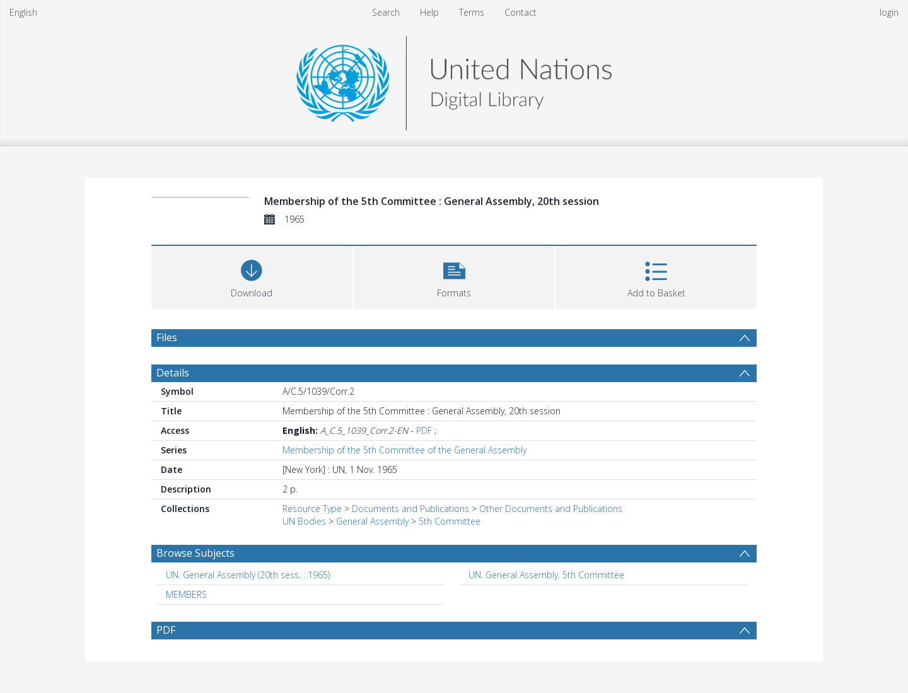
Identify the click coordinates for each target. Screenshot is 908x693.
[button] (454, 276)
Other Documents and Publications (550, 509)
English (23, 12)
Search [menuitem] (386, 12)
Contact (520, 12)
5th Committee (449, 521)
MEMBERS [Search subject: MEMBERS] (186, 594)
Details (172, 373)
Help (429, 12)
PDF (424, 430)
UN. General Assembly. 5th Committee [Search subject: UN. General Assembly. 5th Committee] (546, 575)
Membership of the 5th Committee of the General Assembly (404, 450)
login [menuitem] (889, 12)
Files (166, 337)
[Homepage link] (454, 80)
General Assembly (372, 521)
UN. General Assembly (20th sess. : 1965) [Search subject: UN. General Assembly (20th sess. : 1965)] (248, 575)
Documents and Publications (410, 509)
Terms (471, 12)
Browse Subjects (195, 553)
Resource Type (312, 509)
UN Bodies (304, 521)
